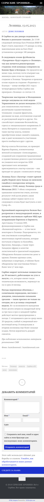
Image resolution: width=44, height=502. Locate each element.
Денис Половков (16, 31)
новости (22, 366)
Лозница (13, 366)
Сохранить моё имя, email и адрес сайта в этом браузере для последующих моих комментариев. (21, 437)
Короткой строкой (20, 17)
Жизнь (5, 17)
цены (5, 370)
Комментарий (11, 399)
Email (26, 415)
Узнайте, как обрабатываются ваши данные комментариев (17, 461)
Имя (6, 415)
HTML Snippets (13, 500)
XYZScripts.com (30, 500)
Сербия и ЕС (31, 366)
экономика (13, 370)
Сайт (6, 424)
